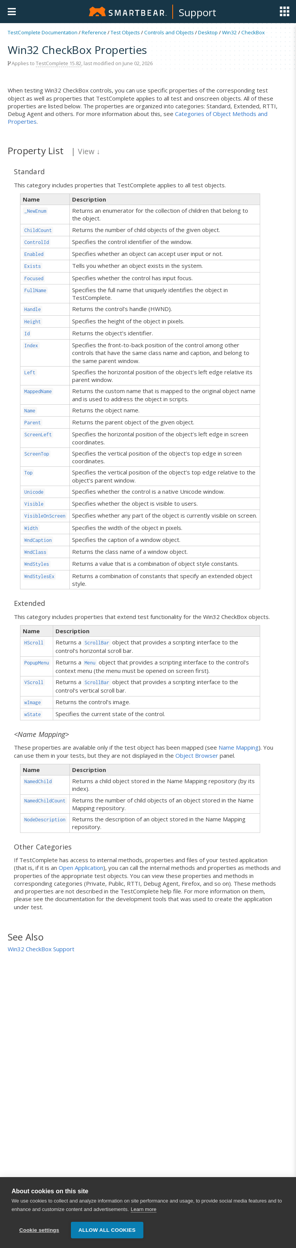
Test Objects (125, 32)
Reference (94, 32)
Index (31, 345)
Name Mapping (239, 747)
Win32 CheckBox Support (41, 949)
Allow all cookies (107, 1230)
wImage (32, 702)
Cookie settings (39, 1230)
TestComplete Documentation (42, 32)
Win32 (229, 32)
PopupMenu (36, 663)
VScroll (34, 682)
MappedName (38, 391)
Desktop (208, 32)
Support (197, 12)
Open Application (81, 867)
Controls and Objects (169, 32)
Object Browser (196, 755)
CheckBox (253, 32)
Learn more (143, 1210)
